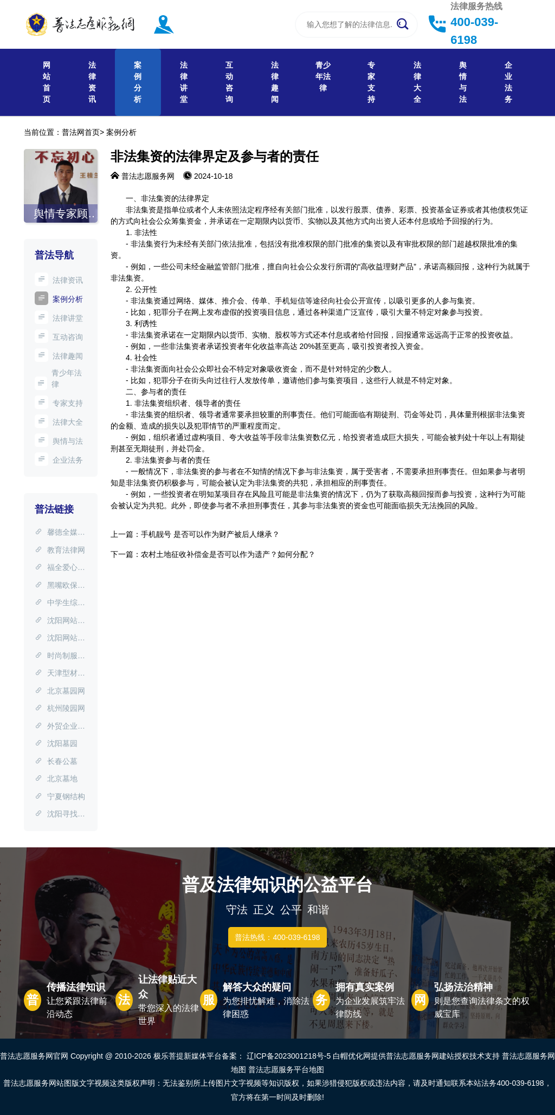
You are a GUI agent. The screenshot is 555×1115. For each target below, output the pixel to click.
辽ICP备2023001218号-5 (289, 1056)
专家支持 (371, 82)
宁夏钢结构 (60, 796)
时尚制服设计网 (60, 656)
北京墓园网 (60, 690)
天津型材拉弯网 (60, 674)
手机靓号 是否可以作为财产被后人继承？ (210, 534)
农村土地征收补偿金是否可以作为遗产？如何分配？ (228, 554)
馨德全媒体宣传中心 (60, 533)
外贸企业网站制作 (60, 727)
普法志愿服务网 (148, 176)
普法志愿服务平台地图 (286, 1069)
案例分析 (137, 82)
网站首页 (46, 82)
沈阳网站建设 (60, 638)
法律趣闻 (275, 82)
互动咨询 (229, 82)
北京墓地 (56, 778)
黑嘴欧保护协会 (60, 586)
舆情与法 (463, 82)
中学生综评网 (60, 603)
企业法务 (508, 82)
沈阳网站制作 (60, 621)
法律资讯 (92, 82)
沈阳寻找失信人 (60, 814)
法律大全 (417, 82)
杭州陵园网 (60, 708)
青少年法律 (323, 76)
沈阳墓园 (56, 743)
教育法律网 (60, 550)
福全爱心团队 (60, 568)
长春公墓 (56, 761)
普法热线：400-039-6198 (277, 937)
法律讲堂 (184, 82)
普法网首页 (81, 132)
